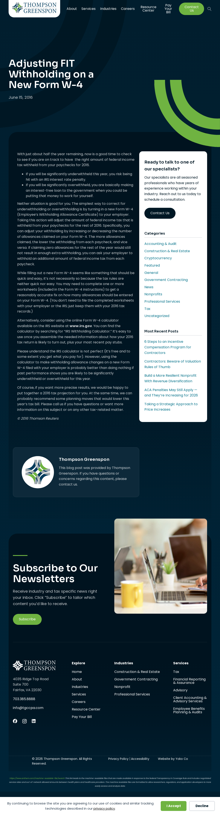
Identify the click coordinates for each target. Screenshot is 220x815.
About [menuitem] (72, 8)
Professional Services (162, 301)
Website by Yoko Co (173, 759)
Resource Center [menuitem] (148, 9)
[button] (209, 8)
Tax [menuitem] (176, 672)
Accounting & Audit (160, 243)
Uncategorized (156, 315)
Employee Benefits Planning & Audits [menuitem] (189, 710)
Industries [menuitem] (108, 8)
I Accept (174, 806)
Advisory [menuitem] (180, 691)
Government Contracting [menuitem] (136, 680)
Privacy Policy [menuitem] (118, 758)
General (151, 272)
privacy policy (104, 808)
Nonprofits (153, 294)
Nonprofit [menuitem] (122, 687)
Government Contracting (166, 279)
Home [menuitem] (77, 672)
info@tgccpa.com (28, 707)
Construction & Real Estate (167, 251)
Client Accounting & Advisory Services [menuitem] (190, 700)
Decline (202, 806)
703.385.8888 (24, 699)
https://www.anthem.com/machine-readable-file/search (37, 778)
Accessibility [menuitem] (140, 758)
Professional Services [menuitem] (132, 694)
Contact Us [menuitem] (192, 8)
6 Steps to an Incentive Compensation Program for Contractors (167, 347)
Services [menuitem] (88, 8)
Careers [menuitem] (128, 8)
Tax (147, 308)
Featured (152, 265)
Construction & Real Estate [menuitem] (137, 672)
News (148, 287)
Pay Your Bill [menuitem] (168, 9)
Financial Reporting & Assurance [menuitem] (189, 681)
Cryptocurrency (158, 258)
